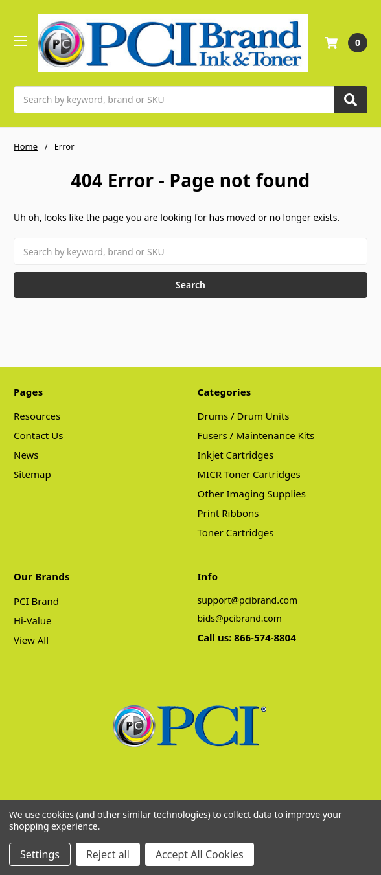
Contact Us (38, 435)
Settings (40, 854)
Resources (37, 415)
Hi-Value (33, 620)
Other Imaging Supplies (252, 493)
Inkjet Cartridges (236, 454)
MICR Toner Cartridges (249, 474)
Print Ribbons (228, 512)
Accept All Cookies (200, 854)
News (26, 454)
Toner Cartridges (236, 532)
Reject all (108, 854)
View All (31, 639)
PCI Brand (36, 601)
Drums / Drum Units (244, 415)
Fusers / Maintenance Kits (256, 435)
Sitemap (32, 474)
